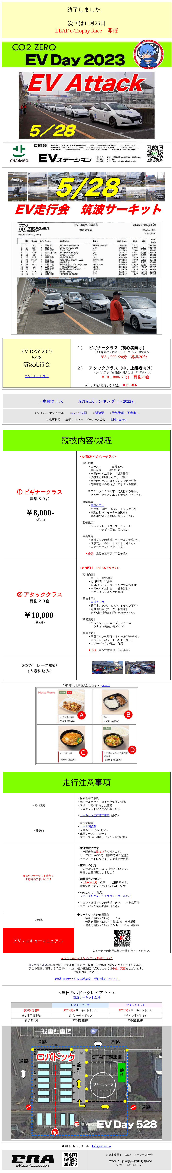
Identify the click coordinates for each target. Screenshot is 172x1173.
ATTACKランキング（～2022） (106, 401)
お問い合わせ (119, 419)
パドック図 (79, 413)
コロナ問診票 (88, 826)
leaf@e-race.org (102, 1146)
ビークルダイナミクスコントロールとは (107, 896)
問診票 (99, 413)
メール (106, 685)
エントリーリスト (37, 376)
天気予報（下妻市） (125, 413)
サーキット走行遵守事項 (95, 815)
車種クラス (97, 505)
